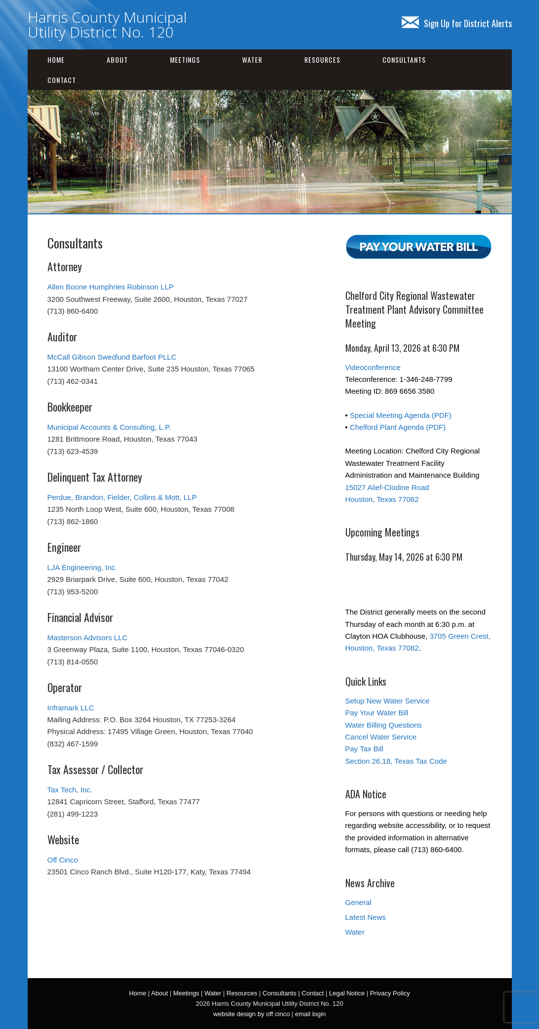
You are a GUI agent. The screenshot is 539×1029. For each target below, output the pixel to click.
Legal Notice (347, 993)
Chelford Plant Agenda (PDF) (398, 427)
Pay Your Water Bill (377, 712)
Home (56, 59)
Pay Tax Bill (364, 748)
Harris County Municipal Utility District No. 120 (107, 24)
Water (252, 59)
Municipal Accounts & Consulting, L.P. (109, 427)
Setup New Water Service (387, 701)
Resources (322, 59)
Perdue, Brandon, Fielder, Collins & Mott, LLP (122, 497)
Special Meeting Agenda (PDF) (401, 415)
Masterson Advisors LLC (87, 637)
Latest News (365, 917)
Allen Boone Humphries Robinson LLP (110, 287)
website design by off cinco (251, 1014)
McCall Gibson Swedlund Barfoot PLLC (112, 357)
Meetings (185, 59)
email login (310, 1014)
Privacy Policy (390, 993)
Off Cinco (62, 860)
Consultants (404, 59)
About (117, 59)
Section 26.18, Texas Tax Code (396, 761)
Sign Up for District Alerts (457, 23)
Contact (61, 80)
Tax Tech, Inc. (69, 789)
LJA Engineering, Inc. (82, 567)
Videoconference (373, 367)
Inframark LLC (70, 707)
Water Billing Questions (383, 725)
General (358, 902)
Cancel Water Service (381, 737)
